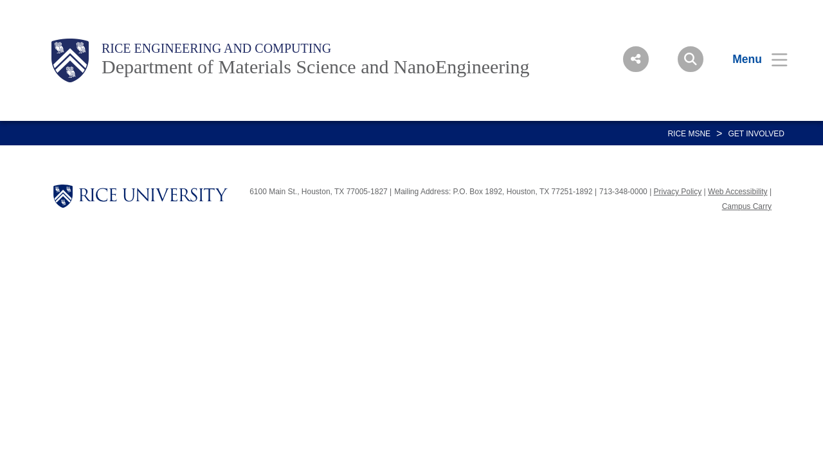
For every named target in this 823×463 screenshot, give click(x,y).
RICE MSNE (688, 133)
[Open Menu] (752, 59)
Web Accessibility (737, 191)
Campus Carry (747, 206)
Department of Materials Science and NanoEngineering (316, 66)
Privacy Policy (678, 191)
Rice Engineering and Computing (216, 48)
